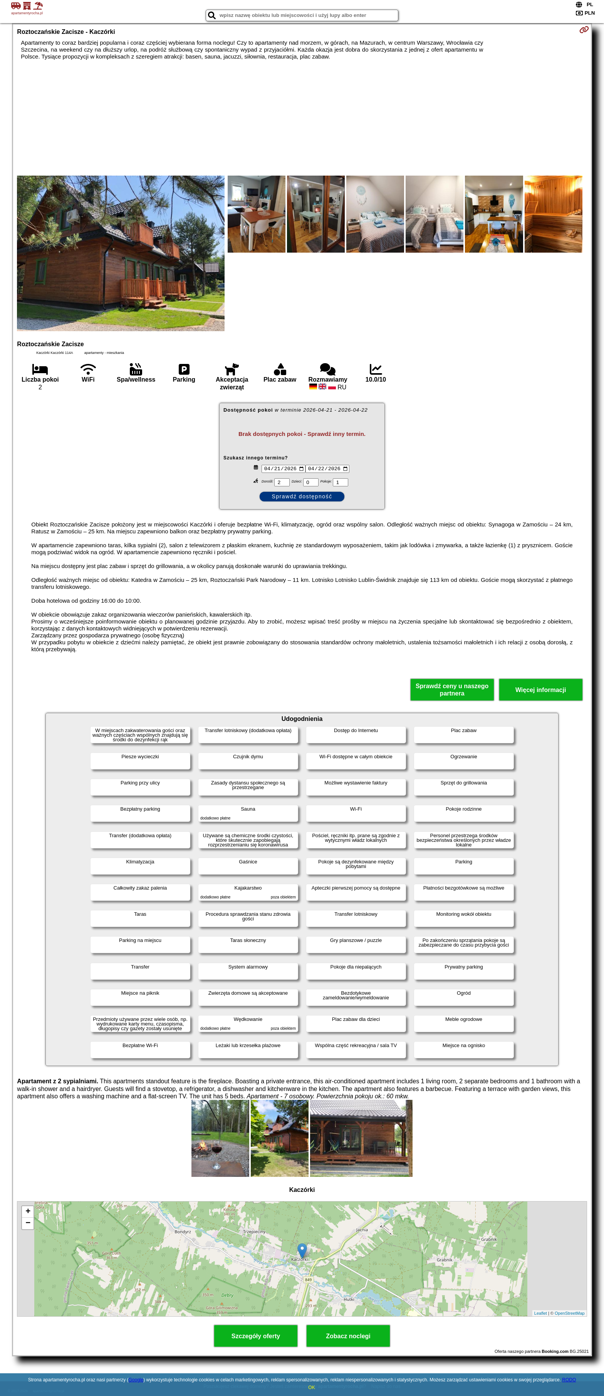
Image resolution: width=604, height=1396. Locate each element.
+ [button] (27, 1212)
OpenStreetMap (570, 1313)
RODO (569, 1380)
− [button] (27, 1223)
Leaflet (540, 1313)
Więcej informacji (540, 690)
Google (135, 1380)
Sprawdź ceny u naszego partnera (452, 690)
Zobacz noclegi (348, 1336)
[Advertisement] (302, 118)
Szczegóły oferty (256, 1336)
